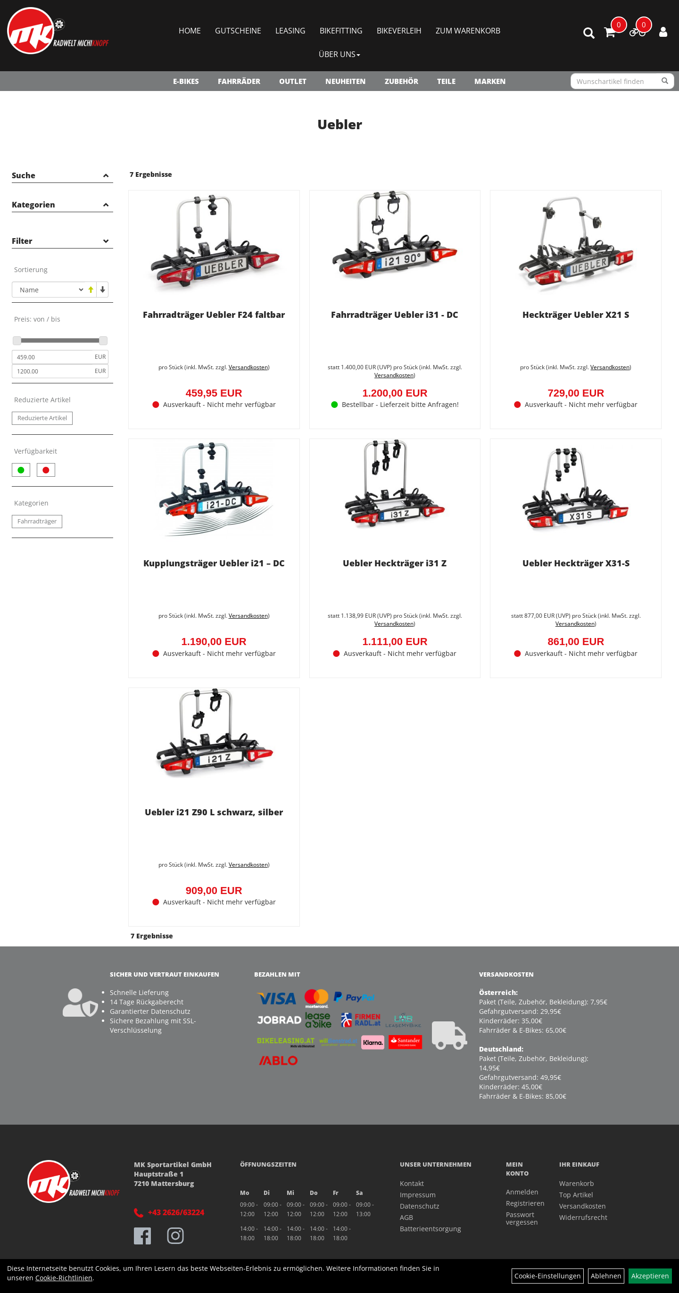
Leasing (290, 30)
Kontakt (412, 1181)
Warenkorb (576, 1181)
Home (190, 30)
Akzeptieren (650, 1275)
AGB (406, 1215)
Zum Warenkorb (468, 30)
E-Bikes (186, 81)
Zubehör (401, 81)
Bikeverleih (399, 30)
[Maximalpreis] (52, 371)
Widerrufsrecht (583, 1215)
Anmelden (522, 1190)
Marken (490, 81)
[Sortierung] (48, 290)
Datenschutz (419, 1204)
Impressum (418, 1192)
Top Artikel (576, 1192)
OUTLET (292, 81)
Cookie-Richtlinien (63, 1277)
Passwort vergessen (522, 1217)
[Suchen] (665, 81)
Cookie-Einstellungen (547, 1275)
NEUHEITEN (345, 81)
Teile (446, 81)
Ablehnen (606, 1275)
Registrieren (522, 1201)
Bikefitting (341, 30)
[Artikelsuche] (589, 33)
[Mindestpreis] (52, 357)
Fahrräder (239, 81)
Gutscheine (238, 30)
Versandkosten (247, 366)
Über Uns (339, 54)
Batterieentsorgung (430, 1226)
